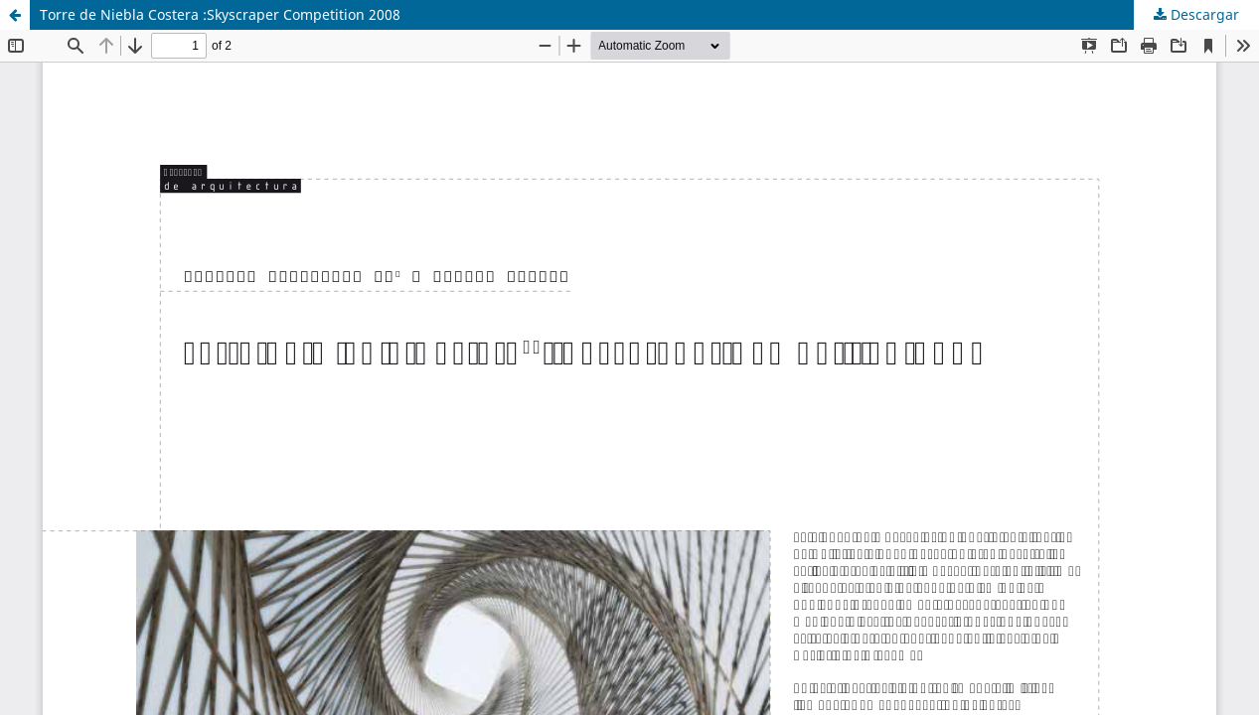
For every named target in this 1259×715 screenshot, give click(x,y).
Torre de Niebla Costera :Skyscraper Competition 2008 (220, 14)
